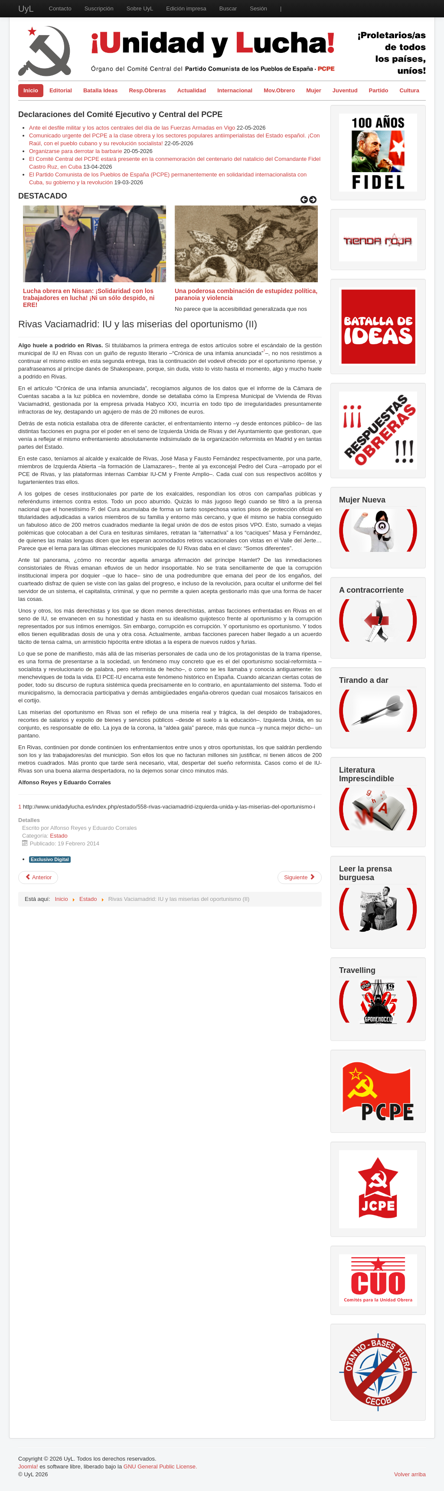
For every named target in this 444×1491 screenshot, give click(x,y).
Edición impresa (186, 8)
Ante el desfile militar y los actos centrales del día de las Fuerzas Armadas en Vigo (132, 127)
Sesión (258, 8)
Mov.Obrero (279, 90)
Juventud (345, 90)
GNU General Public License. (160, 1466)
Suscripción (99, 8)
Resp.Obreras (147, 90)
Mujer (313, 90)
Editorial (60, 90)
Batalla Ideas (100, 90)
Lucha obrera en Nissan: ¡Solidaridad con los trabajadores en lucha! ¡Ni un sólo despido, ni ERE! (88, 297)
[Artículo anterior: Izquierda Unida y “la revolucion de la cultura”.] (38, 877)
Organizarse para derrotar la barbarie (75, 151)
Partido (378, 90)
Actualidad (191, 90)
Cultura (409, 90)
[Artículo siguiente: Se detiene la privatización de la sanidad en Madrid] (300, 877)
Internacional (234, 90)
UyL (26, 8)
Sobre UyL (140, 8)
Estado (58, 835)
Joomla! (28, 1466)
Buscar (228, 8)
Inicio (30, 90)
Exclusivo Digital (50, 859)
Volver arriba (410, 1474)
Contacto (60, 8)
